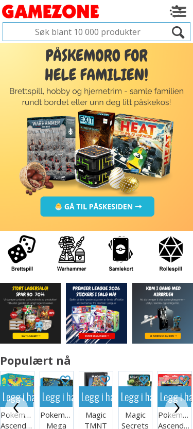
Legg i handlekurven (57, 368)
